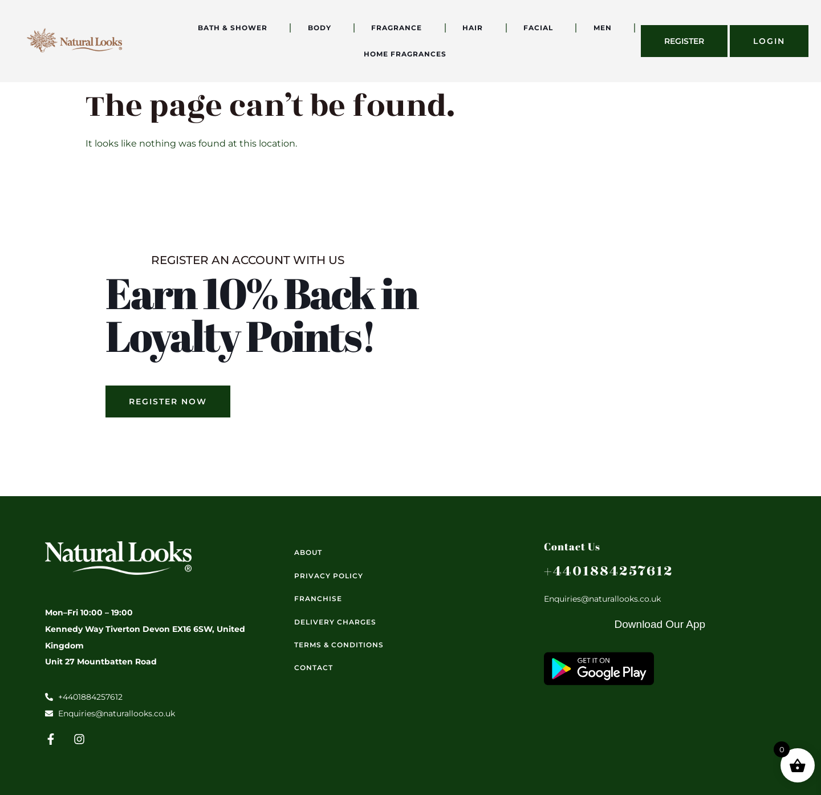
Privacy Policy (328, 575)
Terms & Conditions (339, 644)
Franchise (318, 598)
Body (322, 28)
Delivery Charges (335, 622)
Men (605, 28)
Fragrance (399, 28)
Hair (475, 28)
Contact (313, 667)
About (308, 552)
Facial (541, 28)
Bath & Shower (235, 28)
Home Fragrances (408, 54)
